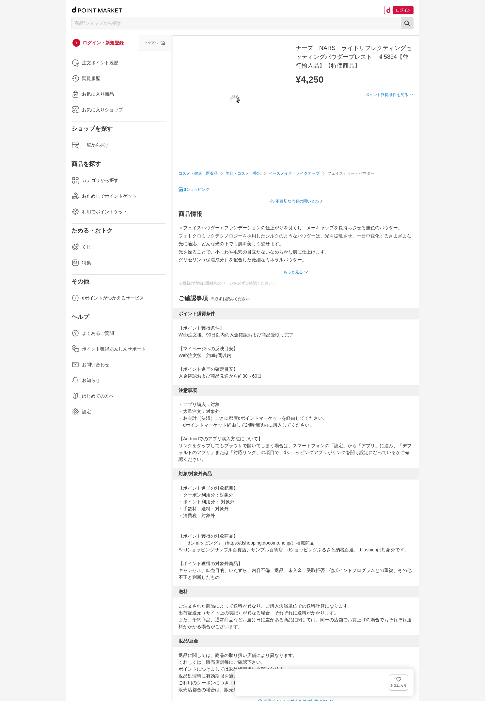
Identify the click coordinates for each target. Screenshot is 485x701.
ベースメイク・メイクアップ (294, 173)
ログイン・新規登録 (103, 42)
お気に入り (404, 105)
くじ (81, 247)
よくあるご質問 (92, 333)
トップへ (151, 42)
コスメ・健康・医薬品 (198, 173)
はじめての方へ (92, 396)
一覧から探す (90, 145)
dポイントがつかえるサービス (107, 298)
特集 (81, 263)
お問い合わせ (90, 364)
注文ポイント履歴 (94, 63)
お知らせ (85, 380)
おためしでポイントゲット (104, 196)
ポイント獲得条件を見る (386, 118)
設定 (81, 412)
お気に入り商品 (92, 94)
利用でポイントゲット (99, 212)
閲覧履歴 (85, 78)
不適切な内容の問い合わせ (299, 201)
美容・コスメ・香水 (243, 173)
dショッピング (197, 189)
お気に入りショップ (97, 110)
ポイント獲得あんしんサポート (108, 349)
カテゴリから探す (94, 180)
